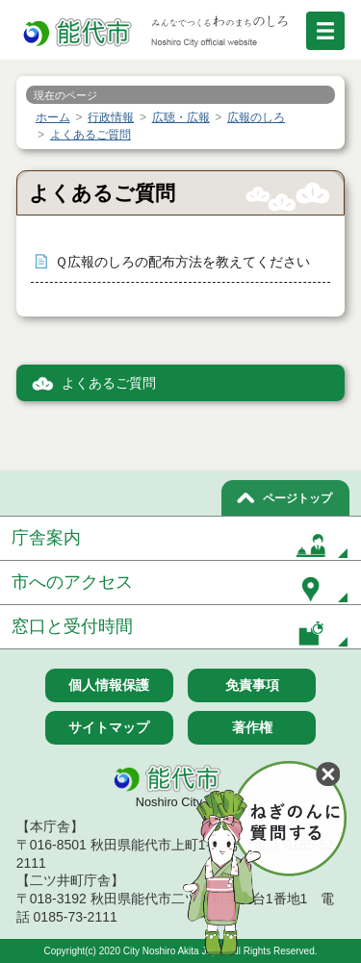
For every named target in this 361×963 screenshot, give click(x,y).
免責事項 (252, 685)
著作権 (252, 727)
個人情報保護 (108, 685)
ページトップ (297, 498)
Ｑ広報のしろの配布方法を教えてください (182, 262)
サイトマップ (108, 727)
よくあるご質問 (109, 383)
